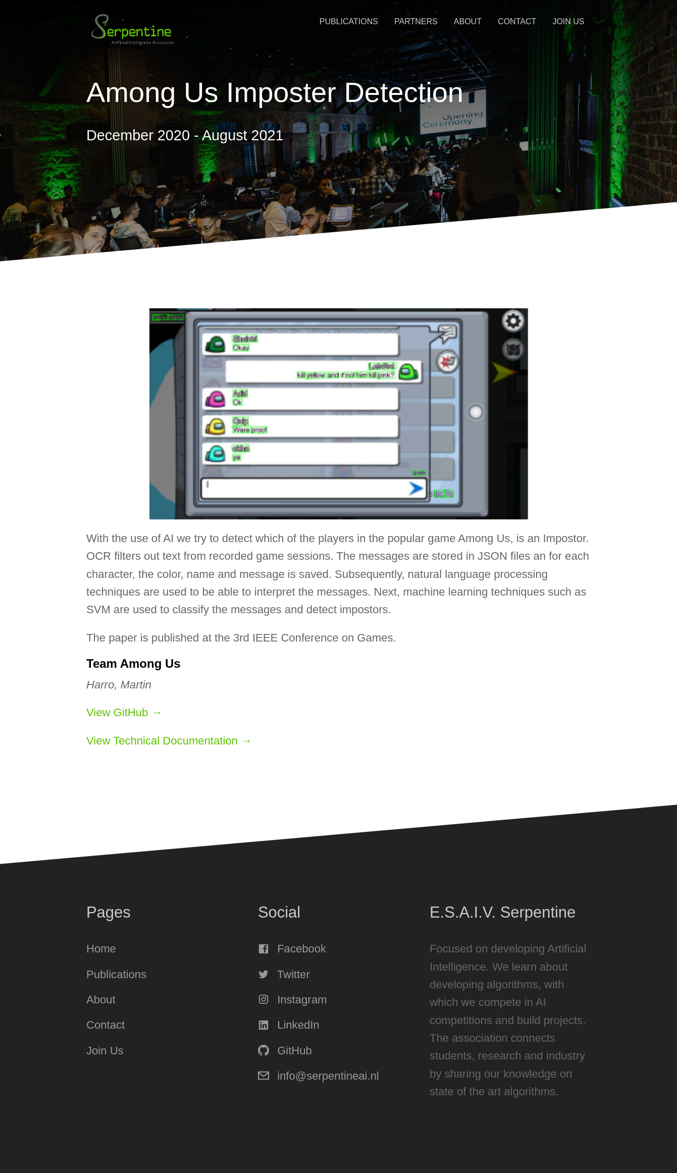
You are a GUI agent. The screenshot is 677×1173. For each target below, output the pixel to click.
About (468, 21)
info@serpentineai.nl (318, 1076)
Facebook (292, 948)
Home (101, 948)
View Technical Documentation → (169, 740)
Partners (416, 21)
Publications (349, 21)
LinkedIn (289, 1025)
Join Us (568, 21)
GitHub (285, 1050)
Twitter (284, 974)
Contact (517, 21)
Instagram (292, 999)
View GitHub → (124, 712)
